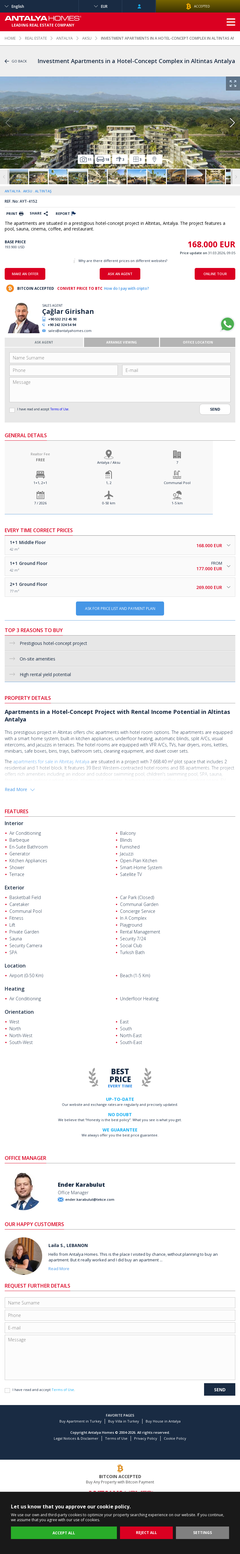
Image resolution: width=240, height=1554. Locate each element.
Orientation (19, 1011)
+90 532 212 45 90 (62, 319)
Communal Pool (177, 482)
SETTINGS (202, 1532)
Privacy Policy (145, 1438)
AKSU (87, 38)
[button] (232, 123)
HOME (10, 38)
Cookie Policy (175, 1438)
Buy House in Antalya (163, 1421)
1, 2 (109, 482)
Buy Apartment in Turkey (80, 1421)
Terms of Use (59, 409)
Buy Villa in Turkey (123, 1421)
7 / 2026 (40, 503)
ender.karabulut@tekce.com (89, 1199)
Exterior (14, 887)
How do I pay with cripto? (126, 288)
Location (15, 965)
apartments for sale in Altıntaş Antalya (51, 762)
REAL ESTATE (36, 38)
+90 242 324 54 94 (62, 324)
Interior (14, 823)
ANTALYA (64, 38)
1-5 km (177, 503)
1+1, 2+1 (40, 482)
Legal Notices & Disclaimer (76, 1438)
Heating (14, 988)
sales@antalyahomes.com (70, 330)
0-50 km (108, 503)
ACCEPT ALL (63, 1533)
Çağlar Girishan (68, 311)
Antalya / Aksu (108, 462)
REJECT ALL (146, 1532)
